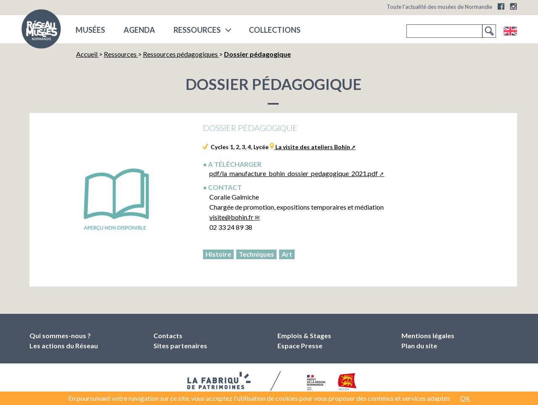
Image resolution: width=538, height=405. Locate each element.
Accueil (87, 54)
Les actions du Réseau (63, 346)
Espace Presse (299, 346)
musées (90, 29)
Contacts (167, 335)
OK (465, 398)
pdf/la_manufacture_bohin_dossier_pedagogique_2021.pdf (293, 173)
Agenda (139, 29)
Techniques (256, 254)
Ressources (197, 29)
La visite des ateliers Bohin (312, 146)
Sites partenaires (180, 346)
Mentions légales (427, 335)
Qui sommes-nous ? (60, 335)
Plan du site (419, 346)
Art (287, 254)
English (510, 31)
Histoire (218, 254)
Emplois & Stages (304, 335)
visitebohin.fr (231, 217)
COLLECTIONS (275, 29)
